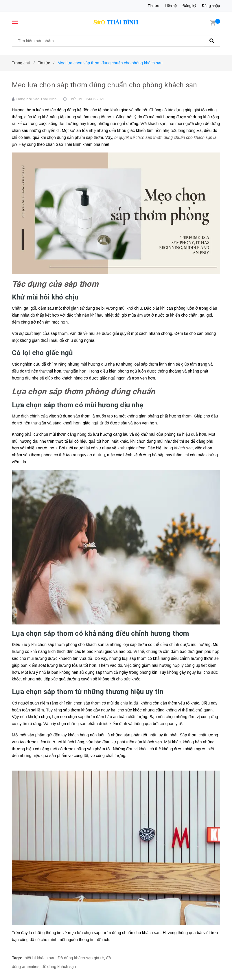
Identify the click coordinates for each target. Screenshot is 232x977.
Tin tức (153, 5)
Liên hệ (171, 5)
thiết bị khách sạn (39, 958)
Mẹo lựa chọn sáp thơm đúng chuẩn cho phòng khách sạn (104, 85)
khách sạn (183, 448)
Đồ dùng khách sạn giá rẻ (81, 958)
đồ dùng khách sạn (59, 966)
